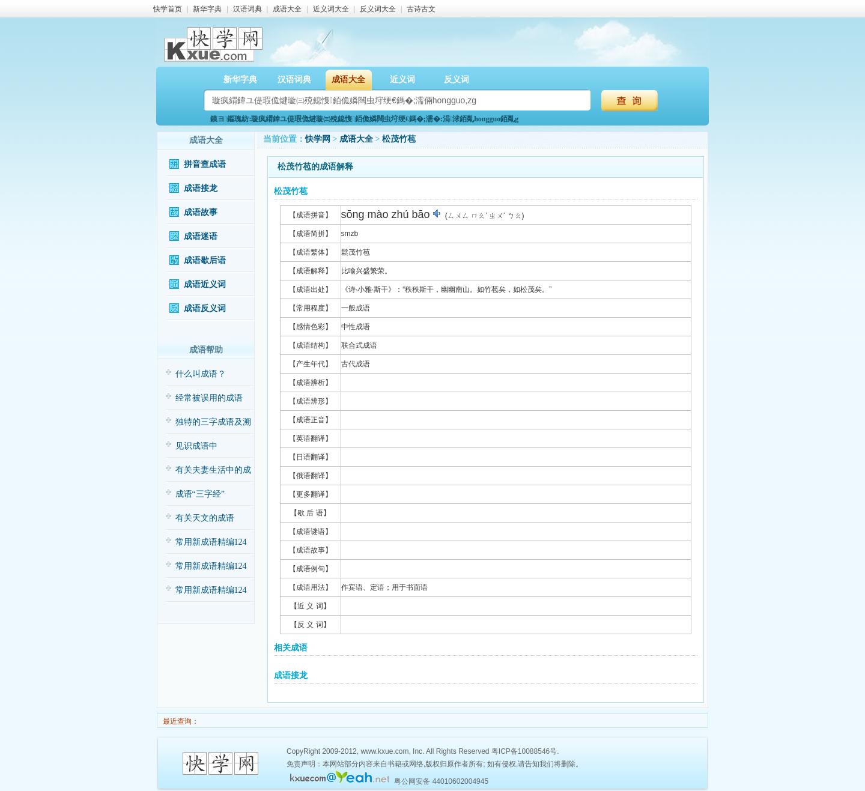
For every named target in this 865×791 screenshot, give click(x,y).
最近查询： (180, 721)
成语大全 (287, 9)
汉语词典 (247, 9)
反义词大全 (378, 9)
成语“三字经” (200, 494)
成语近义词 (205, 284)
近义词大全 (331, 9)
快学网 (317, 139)
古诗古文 (421, 9)
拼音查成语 (205, 164)
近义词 (402, 79)
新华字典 (207, 9)
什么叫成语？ (200, 373)
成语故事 (200, 212)
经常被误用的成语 (209, 397)
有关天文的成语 (204, 518)
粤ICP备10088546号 (524, 751)
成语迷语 (200, 236)
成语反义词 (205, 308)
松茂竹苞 (399, 139)
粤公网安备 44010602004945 (441, 781)
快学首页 (167, 9)
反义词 (456, 79)
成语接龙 (200, 188)
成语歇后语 (205, 260)
